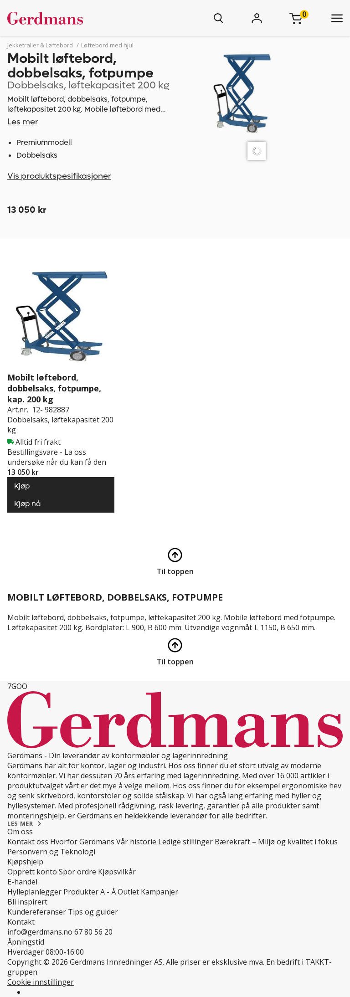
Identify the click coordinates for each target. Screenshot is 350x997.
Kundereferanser (36, 912)
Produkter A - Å (89, 892)
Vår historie (136, 842)
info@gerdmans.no (39, 932)
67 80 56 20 (93, 932)
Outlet (128, 892)
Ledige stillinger (185, 842)
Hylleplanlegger (34, 892)
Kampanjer (159, 892)
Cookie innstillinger (40, 982)
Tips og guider (93, 912)
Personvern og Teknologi (51, 852)
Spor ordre (77, 872)
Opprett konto (32, 872)
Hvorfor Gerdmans (82, 842)
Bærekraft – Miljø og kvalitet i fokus (276, 842)
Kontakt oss (27, 842)
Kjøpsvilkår (117, 872)
